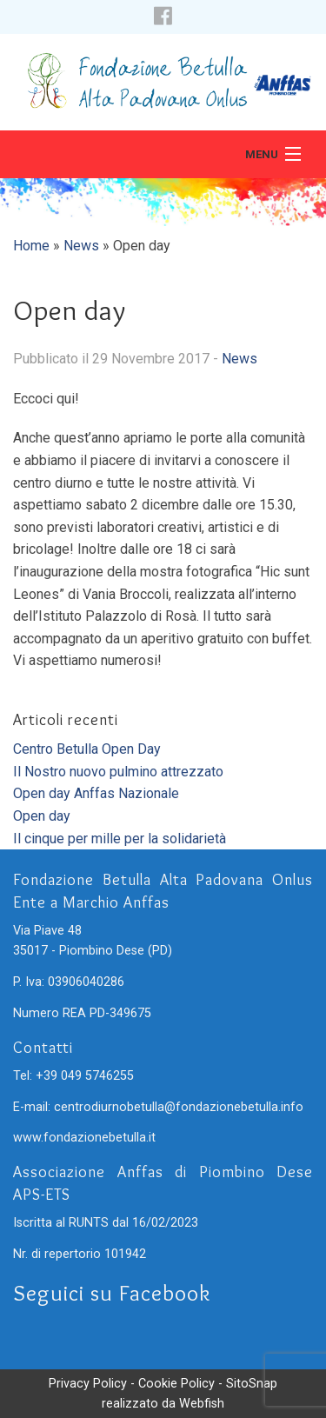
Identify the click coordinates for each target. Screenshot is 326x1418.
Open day (41, 816)
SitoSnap (251, 1383)
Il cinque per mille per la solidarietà (119, 838)
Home (31, 245)
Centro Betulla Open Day (87, 749)
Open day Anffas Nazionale (96, 793)
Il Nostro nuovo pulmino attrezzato (118, 771)
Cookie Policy (176, 1383)
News (81, 245)
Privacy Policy (88, 1383)
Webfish (201, 1403)
